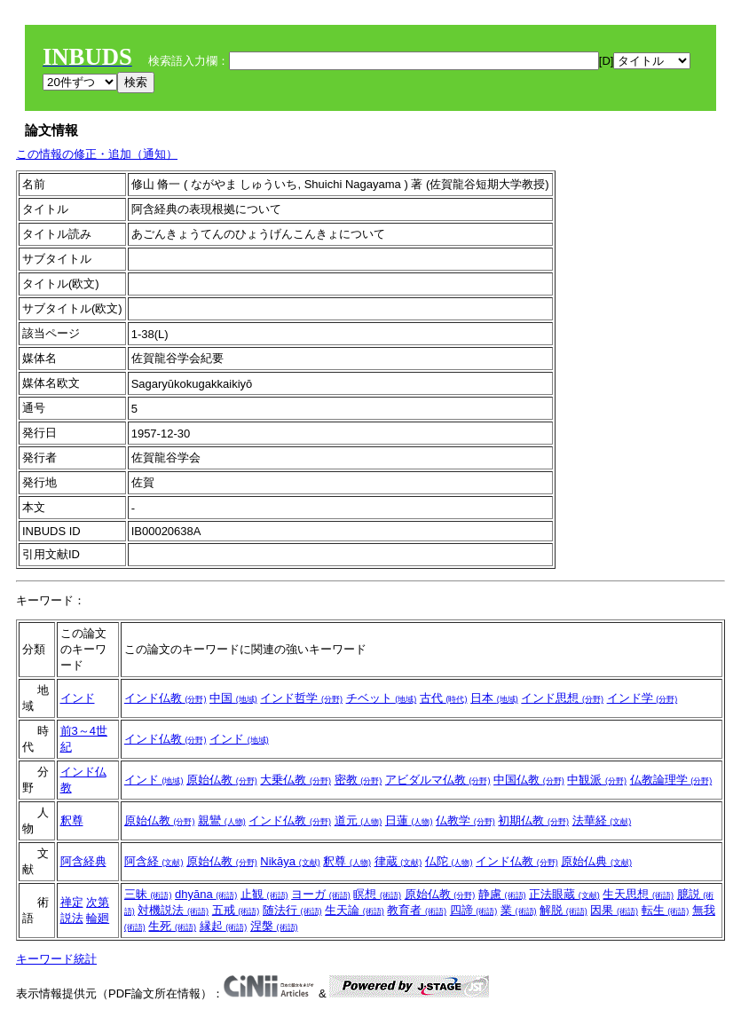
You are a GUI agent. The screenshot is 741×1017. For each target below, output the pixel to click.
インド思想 (562, 698)
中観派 (597, 779)
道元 (358, 820)
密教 (358, 779)
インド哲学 (301, 698)
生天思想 (638, 894)
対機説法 (173, 910)
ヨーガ (321, 894)
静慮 (502, 894)
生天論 (354, 910)
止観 (264, 894)
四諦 (474, 910)
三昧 (148, 894)
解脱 (563, 910)
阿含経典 (83, 861)
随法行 (292, 910)
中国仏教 (528, 779)
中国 (233, 698)
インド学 (642, 698)
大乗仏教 (295, 779)
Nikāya (289, 861)
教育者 (416, 910)
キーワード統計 (56, 959)
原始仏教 (221, 779)
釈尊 (71, 820)
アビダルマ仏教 (438, 779)
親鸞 (222, 820)
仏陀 (449, 861)
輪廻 (97, 918)
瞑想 (377, 894)
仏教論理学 (671, 779)
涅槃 (274, 926)
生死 (172, 926)
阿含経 (154, 861)
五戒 (236, 910)
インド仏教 (165, 698)
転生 (666, 910)
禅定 (71, 902)
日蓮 (409, 820)
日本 (494, 698)
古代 (444, 698)
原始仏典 (596, 861)
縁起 (224, 926)
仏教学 (465, 820)
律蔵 (398, 861)
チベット (381, 698)
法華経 (602, 820)
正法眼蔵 (564, 894)
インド (77, 698)
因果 (614, 910)
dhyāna (206, 894)
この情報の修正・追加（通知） (96, 154)
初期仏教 (533, 820)
